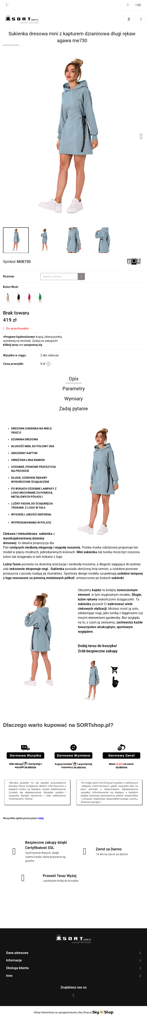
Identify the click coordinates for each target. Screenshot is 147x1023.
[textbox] (59, 276)
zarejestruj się (33, 344)
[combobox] (62, 276)
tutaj (40, 818)
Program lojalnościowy (19, 336)
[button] (138, 5)
